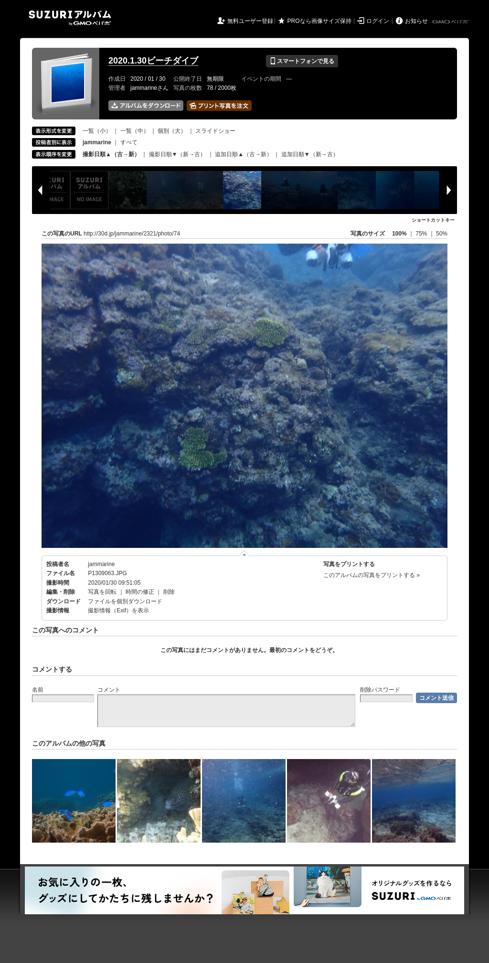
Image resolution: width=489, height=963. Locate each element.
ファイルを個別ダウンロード (125, 601)
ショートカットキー (433, 220)
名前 (37, 689)
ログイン (377, 21)
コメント (108, 689)
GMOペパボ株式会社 (451, 22)
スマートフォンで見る (302, 61)
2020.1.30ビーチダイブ (153, 60)
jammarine (101, 564)
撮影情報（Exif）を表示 (118, 610)
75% (421, 233)
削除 (169, 591)
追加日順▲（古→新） (243, 154)
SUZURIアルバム (70, 18)
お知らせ (416, 21)
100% (399, 233)
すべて (129, 142)
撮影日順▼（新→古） (177, 154)
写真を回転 (102, 591)
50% (441, 233)
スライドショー (215, 131)
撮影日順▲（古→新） (111, 154)
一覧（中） (134, 131)
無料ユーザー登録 (250, 21)
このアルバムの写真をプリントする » (371, 575)
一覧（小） (97, 131)
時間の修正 (140, 591)
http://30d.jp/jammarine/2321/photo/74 (132, 233)
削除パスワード (380, 689)
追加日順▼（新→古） (310, 154)
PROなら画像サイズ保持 (319, 21)
